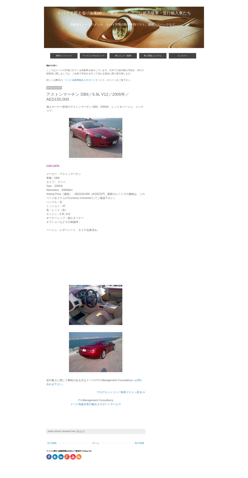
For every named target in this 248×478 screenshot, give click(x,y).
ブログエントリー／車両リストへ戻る (119, 392)
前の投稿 (139, 443)
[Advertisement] (74, 259)
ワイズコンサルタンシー (93, 56)
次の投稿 (51, 443)
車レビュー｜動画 (123, 56)
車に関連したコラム (153, 56)
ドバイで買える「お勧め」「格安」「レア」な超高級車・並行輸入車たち (124, 13)
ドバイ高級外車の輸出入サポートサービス (95, 404)
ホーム (95, 443)
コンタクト (183, 56)
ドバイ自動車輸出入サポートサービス (85, 80)
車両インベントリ (64, 56)
